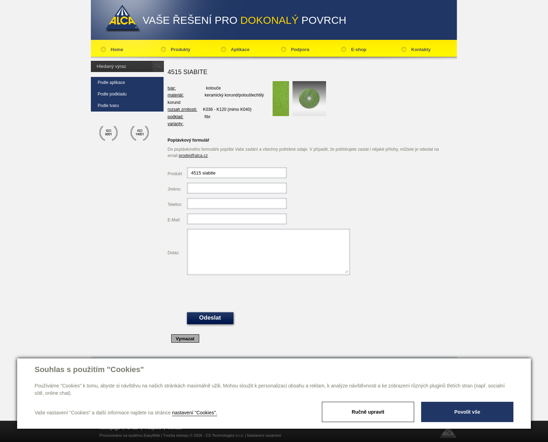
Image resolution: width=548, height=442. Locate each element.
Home (117, 49)
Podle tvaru (108, 105)
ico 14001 (140, 133)
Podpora (300, 49)
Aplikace (240, 49)
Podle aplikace (111, 82)
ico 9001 (108, 133)
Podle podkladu (112, 94)
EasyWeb (152, 435)
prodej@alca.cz (193, 155)
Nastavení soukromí (264, 435)
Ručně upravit (368, 412)
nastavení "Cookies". (194, 412)
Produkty (180, 49)
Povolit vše (467, 412)
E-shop (359, 49)
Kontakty (421, 49)
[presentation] (240, 293)
